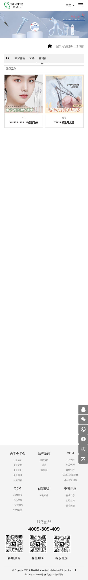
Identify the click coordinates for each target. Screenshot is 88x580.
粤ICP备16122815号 (34, 574)
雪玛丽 (80, 46)
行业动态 (70, 495)
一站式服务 (17, 505)
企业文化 (17, 470)
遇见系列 (11, 70)
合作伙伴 (70, 469)
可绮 (31, 60)
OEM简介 (70, 459)
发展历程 (17, 480)
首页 (58, 46)
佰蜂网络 (59, 574)
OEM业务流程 (70, 480)
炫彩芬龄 (20, 60)
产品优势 (70, 464)
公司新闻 (70, 500)
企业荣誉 (17, 465)
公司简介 (17, 460)
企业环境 (17, 475)
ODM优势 (17, 510)
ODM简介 (17, 495)
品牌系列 (68, 46)
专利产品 (44, 495)
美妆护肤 (70, 505)
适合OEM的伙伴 (70, 475)
